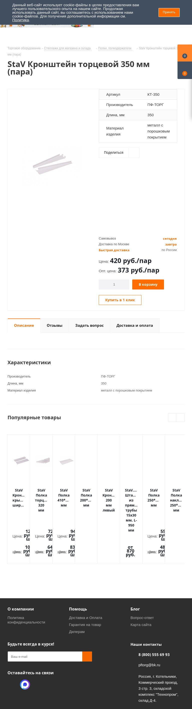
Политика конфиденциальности (26, 585)
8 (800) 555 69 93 (154, 620)
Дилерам (77, 597)
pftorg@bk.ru (149, 630)
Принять (169, 12)
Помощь (78, 575)
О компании (21, 575)
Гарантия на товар (85, 590)
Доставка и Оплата (85, 583)
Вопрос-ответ (142, 583)
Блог (135, 575)
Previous (172, 418)
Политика (20, 20)
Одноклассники (13, 650)
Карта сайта (141, 590)
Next (180, 418)
